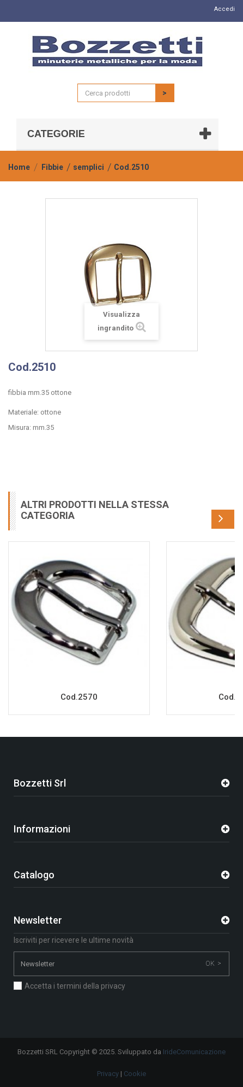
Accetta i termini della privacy (75, 986)
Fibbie (52, 167)
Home (19, 167)
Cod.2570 (79, 697)
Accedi (224, 9)
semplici (88, 167)
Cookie (135, 1074)
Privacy (108, 1074)
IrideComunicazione (194, 1052)
